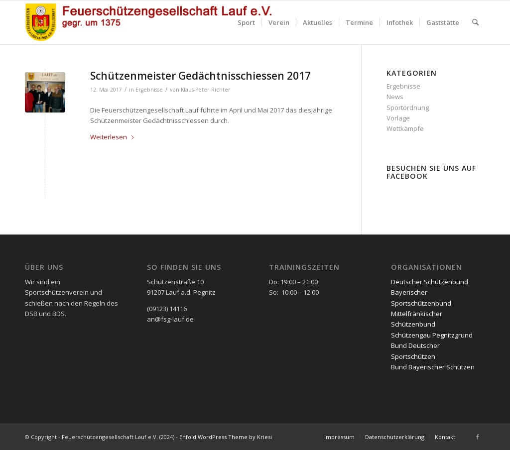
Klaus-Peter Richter (206, 89)
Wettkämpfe (405, 128)
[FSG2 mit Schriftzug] (154, 22)
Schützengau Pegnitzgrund (432, 335)
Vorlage (398, 117)
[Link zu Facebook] (477, 436)
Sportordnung (407, 107)
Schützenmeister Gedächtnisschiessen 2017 (200, 76)
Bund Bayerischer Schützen (433, 366)
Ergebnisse (149, 89)
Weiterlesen (112, 136)
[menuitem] (246, 22)
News (394, 96)
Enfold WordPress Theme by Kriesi (225, 437)
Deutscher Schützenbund (429, 281)
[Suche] (475, 22)
